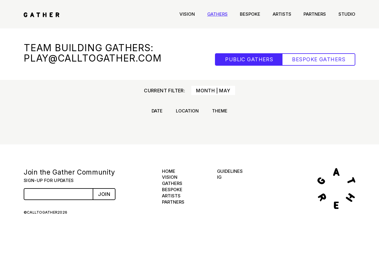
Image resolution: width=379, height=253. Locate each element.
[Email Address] (58, 194)
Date (157, 111)
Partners (314, 14)
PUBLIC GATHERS (249, 59)
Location (187, 111)
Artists (282, 14)
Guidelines (230, 171)
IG (219, 177)
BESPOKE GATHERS (318, 59)
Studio (346, 14)
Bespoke (250, 14)
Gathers (217, 14)
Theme (219, 111)
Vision (187, 14)
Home (168, 171)
